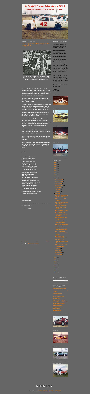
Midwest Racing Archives (45, 6)
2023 (55, 168)
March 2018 (58, 250)
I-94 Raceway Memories (58, 296)
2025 (55, 164)
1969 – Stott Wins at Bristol (61, 210)
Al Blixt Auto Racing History (59, 288)
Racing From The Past (58, 307)
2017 (55, 257)
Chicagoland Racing (57, 293)
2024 (55, 166)
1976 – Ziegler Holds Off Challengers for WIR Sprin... (60, 207)
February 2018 (58, 252)
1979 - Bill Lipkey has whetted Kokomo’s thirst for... (61, 241)
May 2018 (57, 193)
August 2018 (58, 187)
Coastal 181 (55, 294)
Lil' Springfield (56, 298)
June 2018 (57, 191)
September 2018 (59, 185)
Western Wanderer (57, 310)
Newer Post (24, 241)
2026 (55, 162)
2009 (55, 273)
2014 (55, 263)
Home (36, 241)
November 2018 (59, 181)
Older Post (48, 241)
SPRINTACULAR (56, 308)
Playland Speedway (57, 305)
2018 (55, 178)
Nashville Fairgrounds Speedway (60, 301)
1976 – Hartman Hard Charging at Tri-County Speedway (61, 214)
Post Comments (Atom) (33, 243)
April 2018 (57, 248)
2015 (55, 261)
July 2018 (57, 189)
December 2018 (59, 179)
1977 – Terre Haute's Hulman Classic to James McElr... (61, 233)
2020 (55, 174)
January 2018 (58, 254)
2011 (55, 269)
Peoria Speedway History (58, 303)
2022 (55, 170)
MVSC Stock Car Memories (59, 300)
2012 (55, 267)
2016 (55, 259)
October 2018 (58, 183)
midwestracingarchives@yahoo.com (49, 390)
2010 (55, 271)
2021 (55, 172)
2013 (55, 265)
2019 (55, 176)
